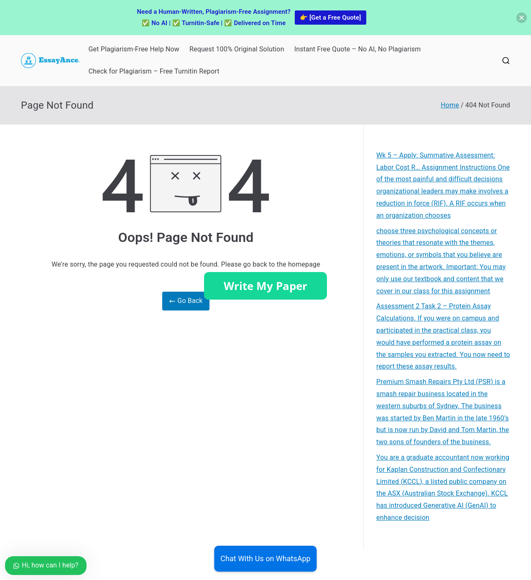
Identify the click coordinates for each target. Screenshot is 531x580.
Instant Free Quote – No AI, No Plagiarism (357, 49)
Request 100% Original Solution (236, 49)
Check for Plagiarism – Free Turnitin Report (153, 71)
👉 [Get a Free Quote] (330, 17)
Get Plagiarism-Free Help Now (133, 49)
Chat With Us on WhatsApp (265, 558)
